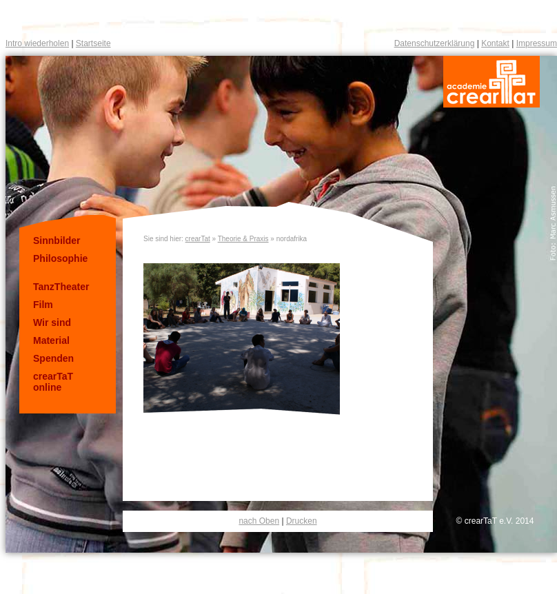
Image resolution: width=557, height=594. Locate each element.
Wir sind (52, 322)
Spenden (53, 358)
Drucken (301, 521)
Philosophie (60, 258)
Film (43, 304)
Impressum (536, 43)
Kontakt (495, 43)
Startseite (93, 43)
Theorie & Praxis (243, 239)
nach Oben (259, 521)
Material (51, 340)
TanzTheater (61, 286)
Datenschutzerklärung (434, 43)
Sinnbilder (56, 240)
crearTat (197, 239)
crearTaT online (53, 382)
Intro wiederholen (37, 43)
